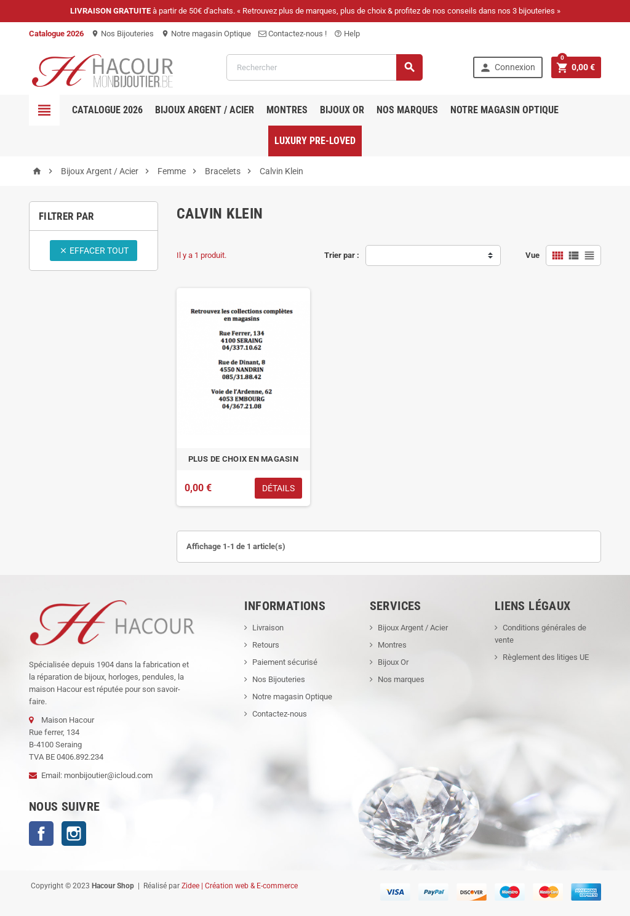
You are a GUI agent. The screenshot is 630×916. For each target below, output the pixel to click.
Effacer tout (94, 250)
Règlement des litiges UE (546, 657)
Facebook (41, 833)
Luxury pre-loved (315, 141)
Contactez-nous (279, 713)
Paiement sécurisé (284, 662)
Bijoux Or (393, 662)
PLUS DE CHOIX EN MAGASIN (243, 459)
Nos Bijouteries (122, 33)
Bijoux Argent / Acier (204, 110)
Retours (265, 644)
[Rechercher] (324, 67)
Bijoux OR (342, 110)
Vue (532, 255)
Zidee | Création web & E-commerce (239, 886)
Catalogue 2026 (107, 110)
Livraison (268, 627)
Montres (287, 110)
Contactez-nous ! (292, 33)
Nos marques (407, 110)
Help (347, 33)
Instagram (74, 833)
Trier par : (341, 255)
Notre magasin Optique (206, 33)
